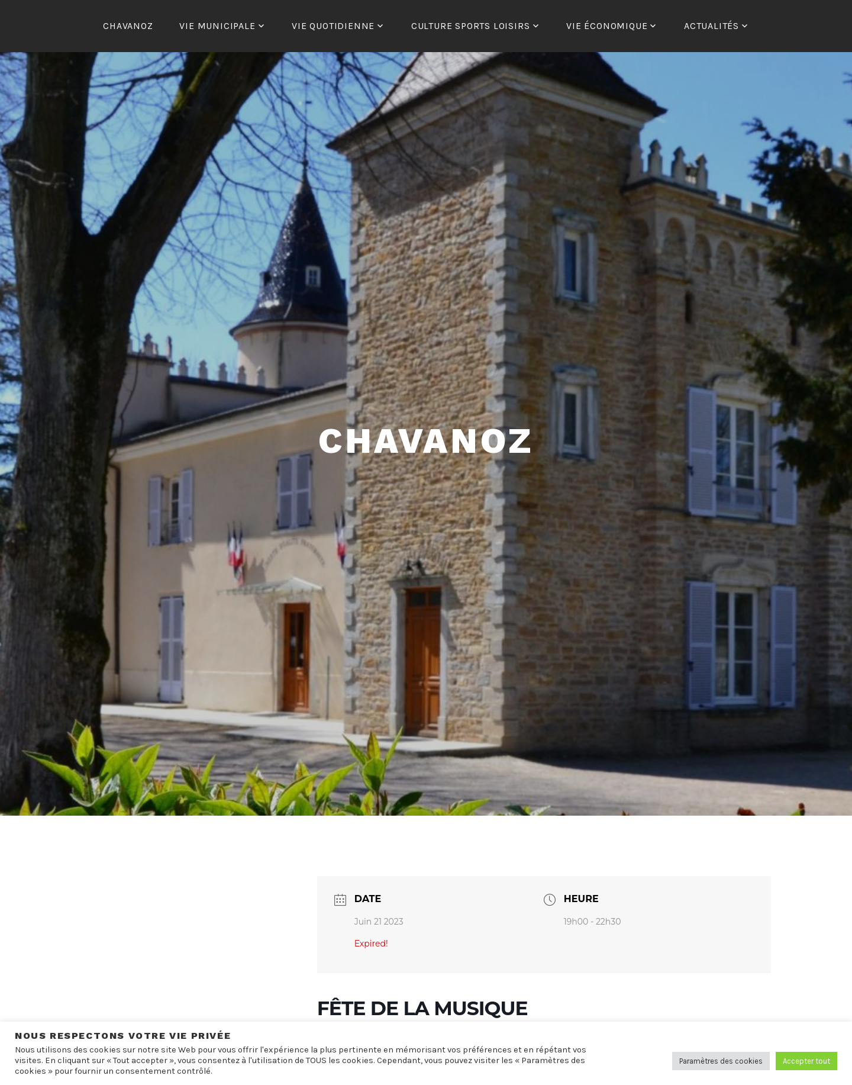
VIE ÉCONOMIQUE (606, 25)
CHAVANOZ (128, 25)
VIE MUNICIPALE (217, 25)
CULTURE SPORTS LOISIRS (470, 25)
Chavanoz (426, 441)
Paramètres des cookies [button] (721, 1061)
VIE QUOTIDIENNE (333, 25)
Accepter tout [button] (806, 1061)
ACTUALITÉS (711, 25)
